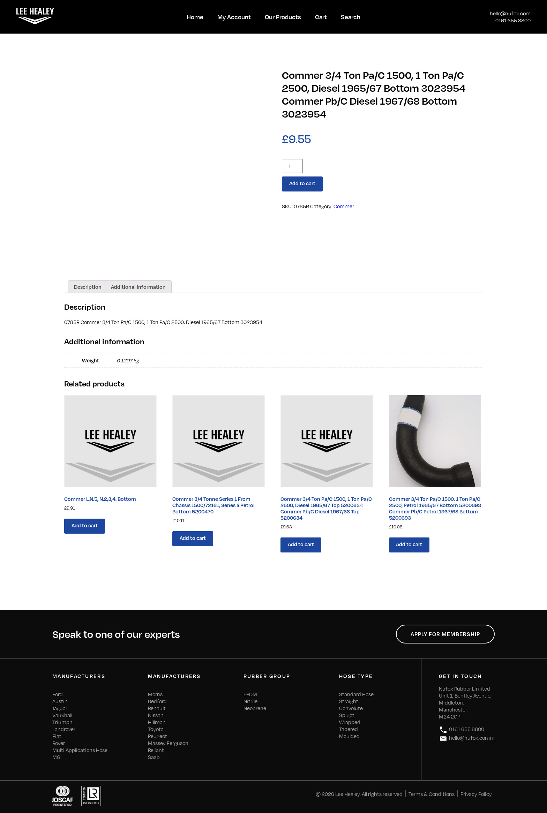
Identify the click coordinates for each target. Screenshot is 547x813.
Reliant (156, 749)
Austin (60, 701)
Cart (321, 17)
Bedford (157, 701)
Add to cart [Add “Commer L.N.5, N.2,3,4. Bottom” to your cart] (85, 525)
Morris (155, 694)
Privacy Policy (476, 793)
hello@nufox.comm (467, 738)
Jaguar (59, 708)
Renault (157, 708)
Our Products (283, 17)
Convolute (351, 708)
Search (350, 17)
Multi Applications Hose (79, 749)
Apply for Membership (445, 634)
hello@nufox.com (510, 13)
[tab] (87, 286)
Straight (348, 701)
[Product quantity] (292, 166)
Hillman (157, 721)
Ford (57, 694)
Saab (154, 756)
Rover (58, 742)
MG (56, 756)
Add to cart (302, 183)
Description (88, 287)
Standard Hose (356, 694)
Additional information (138, 287)
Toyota (156, 728)
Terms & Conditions (432, 793)
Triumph (62, 721)
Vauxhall (62, 715)
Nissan (156, 715)
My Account (234, 17)
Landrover (63, 728)
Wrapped (349, 721)
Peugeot (157, 735)
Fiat (56, 735)
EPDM (250, 694)
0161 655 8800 (513, 20)
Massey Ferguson (168, 742)
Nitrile (250, 701)
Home (195, 17)
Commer (344, 206)
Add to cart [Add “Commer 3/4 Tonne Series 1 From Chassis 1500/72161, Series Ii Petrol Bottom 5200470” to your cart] (193, 538)
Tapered (348, 728)
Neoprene (254, 708)
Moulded (349, 735)
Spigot (346, 715)
